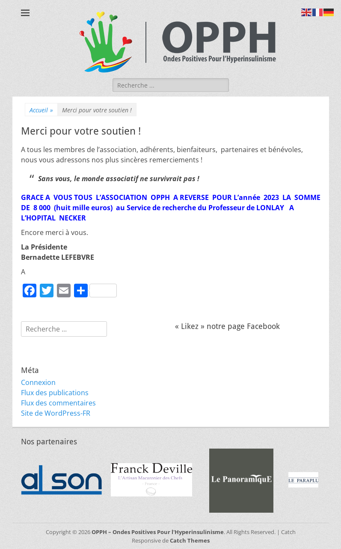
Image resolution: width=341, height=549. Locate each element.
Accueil (41, 110)
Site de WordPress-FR (55, 413)
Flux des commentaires (58, 403)
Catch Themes (190, 540)
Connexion (38, 382)
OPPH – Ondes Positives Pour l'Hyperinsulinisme (158, 532)
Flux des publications (55, 392)
